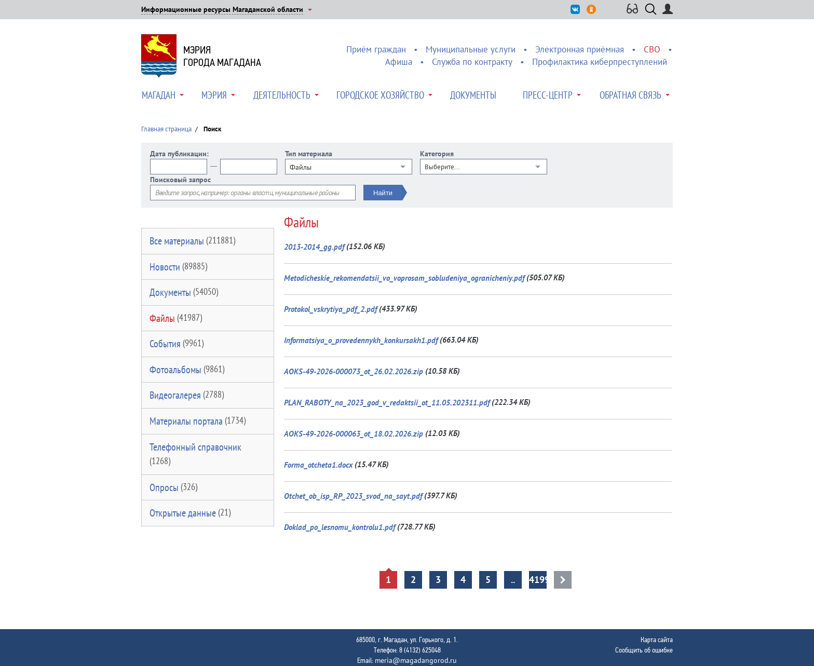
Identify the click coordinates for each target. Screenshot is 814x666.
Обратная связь (630, 95)
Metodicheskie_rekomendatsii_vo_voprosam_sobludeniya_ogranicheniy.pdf (404, 278)
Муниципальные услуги (470, 49)
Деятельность (281, 95)
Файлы (176, 318)
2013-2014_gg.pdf (314, 247)
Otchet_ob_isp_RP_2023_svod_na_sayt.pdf (353, 496)
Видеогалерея (187, 395)
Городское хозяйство (380, 95)
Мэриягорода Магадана (222, 56)
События (177, 343)
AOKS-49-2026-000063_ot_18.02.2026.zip (353, 434)
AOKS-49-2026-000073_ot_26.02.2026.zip (353, 371)
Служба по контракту (472, 61)
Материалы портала (198, 421)
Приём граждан (376, 49)
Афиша (398, 61)
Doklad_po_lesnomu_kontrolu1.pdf (339, 527)
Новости (178, 267)
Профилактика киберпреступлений (599, 61)
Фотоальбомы (187, 369)
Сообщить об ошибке (644, 650)
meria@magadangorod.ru (416, 660)
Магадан (158, 95)
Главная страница (166, 129)
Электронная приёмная (579, 49)
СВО (652, 49)
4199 (538, 580)
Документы (473, 95)
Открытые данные (190, 513)
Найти (382, 193)
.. (513, 580)
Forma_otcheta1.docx (318, 465)
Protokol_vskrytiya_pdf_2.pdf (330, 309)
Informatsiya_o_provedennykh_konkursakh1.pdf (361, 340)
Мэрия (214, 95)
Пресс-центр (548, 95)
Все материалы (192, 241)
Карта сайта (657, 639)
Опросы (173, 487)
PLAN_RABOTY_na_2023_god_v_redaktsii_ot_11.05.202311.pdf (387, 402)
